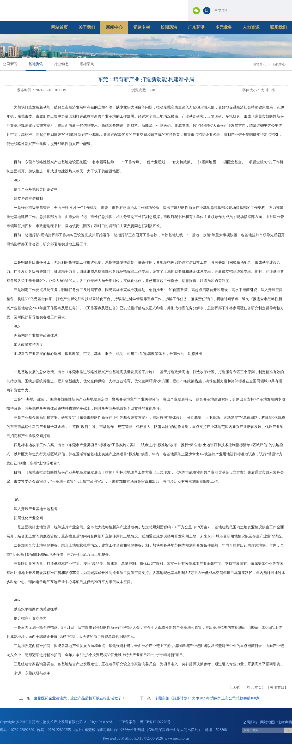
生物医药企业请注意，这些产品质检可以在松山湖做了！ (79, 698)
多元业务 (223, 27)
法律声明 (284, 722)
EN (225, 10)
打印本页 (254, 687)
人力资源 (251, 27)
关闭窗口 (277, 687)
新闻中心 (114, 27)
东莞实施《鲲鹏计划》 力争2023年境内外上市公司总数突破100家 (207, 698)
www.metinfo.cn (177, 738)
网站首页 (59, 27)
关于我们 (86, 27)
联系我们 (278, 27)
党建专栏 (141, 27)
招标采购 (87, 64)
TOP (235, 687)
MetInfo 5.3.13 (132, 738)
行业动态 (61, 64)
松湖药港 (169, 27)
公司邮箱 (250, 722)
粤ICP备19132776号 (155, 722)
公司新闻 (10, 64)
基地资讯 (35, 64)
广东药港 (196, 27)
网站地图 (267, 722)
